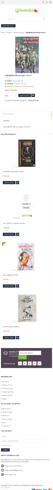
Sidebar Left (8, 26)
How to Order (6, 415)
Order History (7, 408)
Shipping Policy (7, 388)
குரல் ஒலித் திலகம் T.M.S (10, 275)
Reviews (6, 121)
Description (8, 114)
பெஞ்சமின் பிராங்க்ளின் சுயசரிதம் (13, 171)
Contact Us (5, 422)
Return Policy (6, 391)
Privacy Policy (7, 384)
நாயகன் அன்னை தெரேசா (11, 326)
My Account (6, 404)
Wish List (5, 411)
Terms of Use (6, 381)
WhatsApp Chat (10, 470)
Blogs (3, 394)
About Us (5, 377)
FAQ (3, 418)
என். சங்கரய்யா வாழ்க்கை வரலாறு (14, 223)
